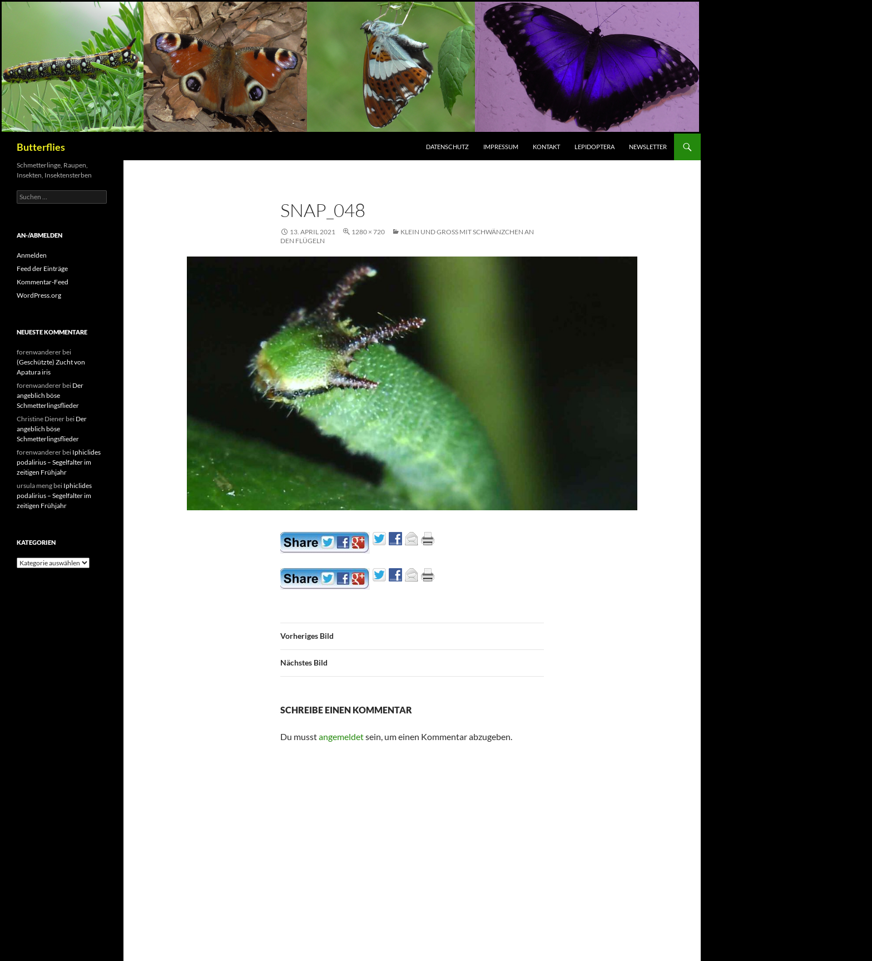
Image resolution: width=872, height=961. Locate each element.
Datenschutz (447, 146)
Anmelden (32, 255)
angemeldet (341, 736)
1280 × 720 (368, 232)
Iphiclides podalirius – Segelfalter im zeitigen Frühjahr (59, 462)
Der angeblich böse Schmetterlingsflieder (50, 395)
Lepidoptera (594, 146)
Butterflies (41, 147)
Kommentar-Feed (42, 282)
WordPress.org (39, 295)
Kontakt (546, 146)
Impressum (500, 146)
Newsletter (648, 146)
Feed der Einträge (42, 268)
